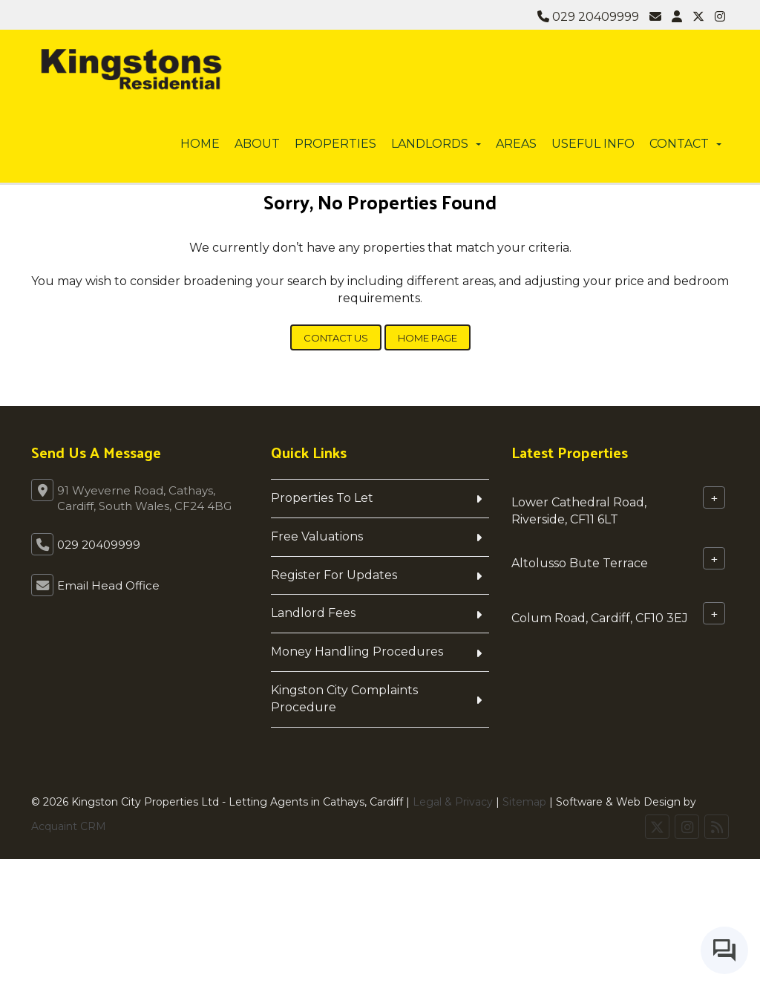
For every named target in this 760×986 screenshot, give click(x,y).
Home (200, 144)
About (257, 144)
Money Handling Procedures (357, 651)
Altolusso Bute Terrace (579, 562)
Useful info (593, 144)
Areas (516, 144)
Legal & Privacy (453, 802)
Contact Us (336, 338)
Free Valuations (317, 536)
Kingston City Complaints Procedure (344, 698)
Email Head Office (108, 585)
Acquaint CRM (68, 826)
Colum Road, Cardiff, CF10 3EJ (599, 617)
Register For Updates (334, 575)
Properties (335, 144)
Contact (685, 144)
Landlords (436, 144)
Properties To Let (322, 498)
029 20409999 (588, 17)
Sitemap (524, 802)
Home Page (427, 338)
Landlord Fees (313, 613)
